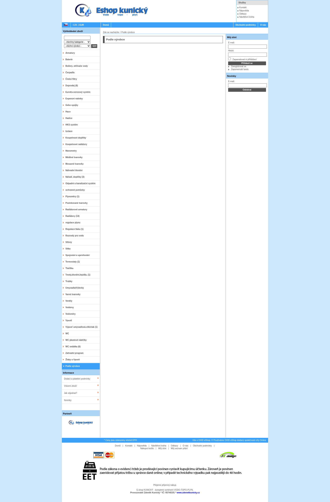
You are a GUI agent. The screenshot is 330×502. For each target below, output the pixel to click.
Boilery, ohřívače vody (76, 66)
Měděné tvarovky (73, 157)
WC (67, 333)
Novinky (68, 400)
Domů (106, 25)
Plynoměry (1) (72, 196)
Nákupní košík (147, 448)
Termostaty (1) (72, 262)
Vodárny (69, 307)
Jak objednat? (70, 393)
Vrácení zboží (70, 386)
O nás (263, 25)
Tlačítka (69, 268)
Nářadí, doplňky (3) (74, 177)
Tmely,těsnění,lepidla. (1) (77, 275)
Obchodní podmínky (246, 25)
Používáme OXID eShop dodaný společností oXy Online (239, 440)
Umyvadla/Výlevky (74, 288)
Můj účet (232, 37)
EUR (82, 25)
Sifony (68, 242)
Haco (68, 112)
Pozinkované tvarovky (76, 203)
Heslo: (231, 50)
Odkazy (242, 14)
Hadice (68, 118)
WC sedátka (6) (73, 346)
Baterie (69, 59)
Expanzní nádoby (74, 98)
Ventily (68, 301)
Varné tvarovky (72, 294)
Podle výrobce (72, 366)
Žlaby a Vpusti (72, 359)
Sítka (68, 249)
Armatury (70, 53)
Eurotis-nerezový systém (77, 92)
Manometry (71, 151)
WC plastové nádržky (76, 340)
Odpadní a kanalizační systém (80, 183)
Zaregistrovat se (238, 66)
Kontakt (242, 7)
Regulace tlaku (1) (74, 229)
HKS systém (71, 125)
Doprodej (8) (71, 85)
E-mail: (231, 42)
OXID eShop (204, 440)
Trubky (68, 281)
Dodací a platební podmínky (77, 379)
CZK (75, 25)
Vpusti (68, 320)
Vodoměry (70, 314)
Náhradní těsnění (73, 170)
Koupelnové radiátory (76, 144)
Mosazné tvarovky (74, 164)
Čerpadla (70, 72)
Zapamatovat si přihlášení (242, 59)
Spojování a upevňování (77, 255)
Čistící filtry (71, 79)
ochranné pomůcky (75, 190)
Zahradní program (74, 353)
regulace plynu (72, 222)
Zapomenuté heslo (240, 69)
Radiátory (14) (72, 216)
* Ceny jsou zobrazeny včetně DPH (120, 440)
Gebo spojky (71, 105)
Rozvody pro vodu (74, 235)
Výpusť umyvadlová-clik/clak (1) (81, 327)
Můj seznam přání (179, 448)
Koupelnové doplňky (75, 138)
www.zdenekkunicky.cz (188, 492)
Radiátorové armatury (76, 209)
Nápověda (244, 10)
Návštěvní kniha (246, 17)
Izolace (68, 131)
